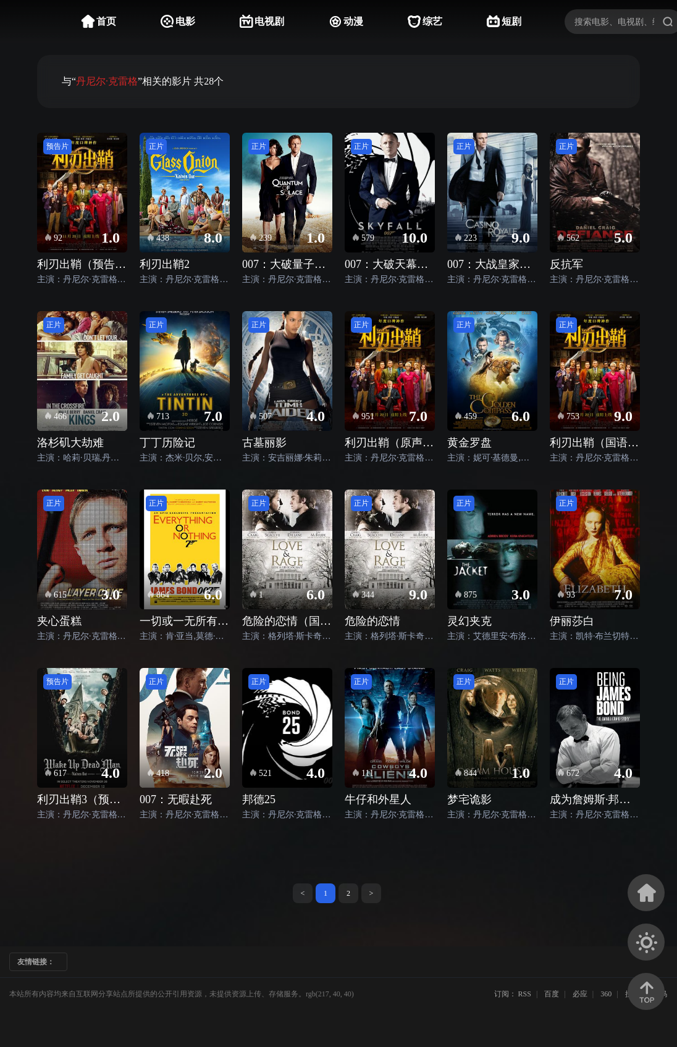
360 (606, 994)
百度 (551, 994)
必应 (580, 994)
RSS (524, 994)
